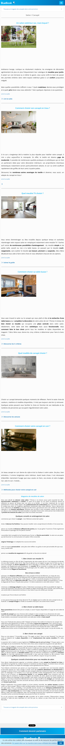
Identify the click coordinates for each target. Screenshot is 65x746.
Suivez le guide (8, 262)
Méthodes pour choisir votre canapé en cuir (19, 490)
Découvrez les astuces (11, 417)
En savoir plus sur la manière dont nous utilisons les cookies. (34, 743)
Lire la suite (5, 94)
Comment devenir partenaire (32, 731)
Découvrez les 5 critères (11, 344)
